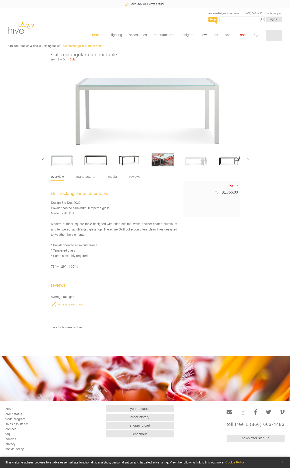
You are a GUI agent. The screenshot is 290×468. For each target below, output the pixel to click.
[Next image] (248, 159)
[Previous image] (43, 159)
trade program (274, 13)
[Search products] (242, 19)
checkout (140, 434)
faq (7, 434)
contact (10, 429)
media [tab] (112, 176)
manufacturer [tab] (86, 176)
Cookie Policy (235, 462)
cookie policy (14, 449)
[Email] (229, 412)
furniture (98, 35)
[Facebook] (255, 412)
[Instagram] (243, 412)
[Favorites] (256, 35)
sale (243, 35)
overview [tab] (57, 176)
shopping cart (140, 425)
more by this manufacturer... (68, 327)
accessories (138, 35)
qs (216, 35)
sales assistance (17, 424)
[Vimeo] (282, 412)
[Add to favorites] (216, 192)
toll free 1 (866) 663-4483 (256, 424)
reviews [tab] (134, 176)
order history (139, 417)
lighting (116, 35)
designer (187, 35)
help (213, 19)
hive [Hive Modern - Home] (21, 27)
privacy (10, 444)
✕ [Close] (282, 463)
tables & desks (31, 46)
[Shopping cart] (274, 35)
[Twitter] (268, 412)
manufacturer (164, 35)
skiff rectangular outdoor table (82, 46)
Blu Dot (62, 59)
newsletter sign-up (255, 438)
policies (10, 439)
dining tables (52, 46)
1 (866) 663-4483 (253, 13)
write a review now (67, 304)
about (229, 35)
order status (13, 414)
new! (204, 35)
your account (140, 408)
